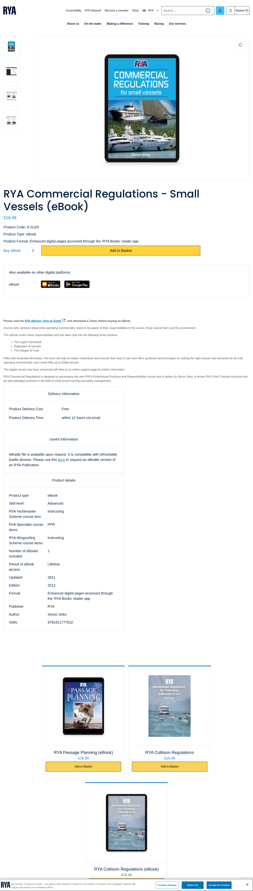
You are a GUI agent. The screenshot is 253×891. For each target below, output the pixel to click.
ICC (68, 839)
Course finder (73, 830)
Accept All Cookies (219, 885)
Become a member (116, 10)
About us (73, 23)
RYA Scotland (197, 830)
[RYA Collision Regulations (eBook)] (207, 706)
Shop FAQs (134, 821)
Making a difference (120, 23)
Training (143, 23)
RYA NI (194, 821)
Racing (159, 23)
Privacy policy (11, 848)
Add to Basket (121, 250)
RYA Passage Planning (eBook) (45, 752)
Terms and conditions (139, 839)
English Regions (199, 839)
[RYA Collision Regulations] (126, 706)
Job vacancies (11, 821)
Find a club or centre (77, 821)
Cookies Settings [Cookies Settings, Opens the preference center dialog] (167, 885)
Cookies (8, 830)
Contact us (9, 812)
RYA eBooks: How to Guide (43, 320)
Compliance (10, 839)
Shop (135, 10)
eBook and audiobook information (146, 830)
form (61, 460)
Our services (177, 23)
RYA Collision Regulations (126, 752)
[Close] (247, 884)
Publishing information (140, 848)
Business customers (139, 812)
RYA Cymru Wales (200, 812)
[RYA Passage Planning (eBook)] (45, 706)
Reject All (192, 885)
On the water (92, 23)
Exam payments (74, 812)
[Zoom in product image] (240, 45)
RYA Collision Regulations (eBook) (207, 752)
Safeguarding (73, 848)
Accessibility (73, 10)
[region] (126, 885)
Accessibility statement (16, 857)
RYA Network (93, 10)
